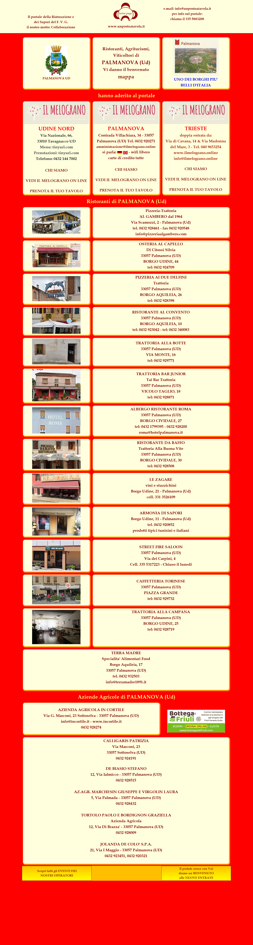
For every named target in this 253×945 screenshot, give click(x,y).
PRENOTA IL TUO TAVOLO (56, 191)
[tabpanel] (187, 13)
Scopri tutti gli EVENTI (53, 871)
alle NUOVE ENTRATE (196, 878)
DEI (74, 871)
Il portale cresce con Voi (196, 869)
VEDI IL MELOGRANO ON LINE (56, 180)
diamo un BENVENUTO (196, 873)
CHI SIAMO (56, 170)
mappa (126, 76)
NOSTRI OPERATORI (56, 875)
